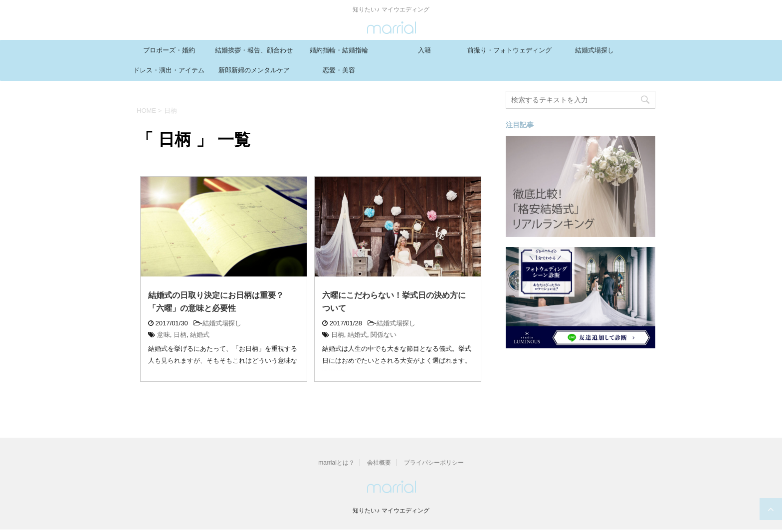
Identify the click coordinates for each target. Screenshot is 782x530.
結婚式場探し (594, 50)
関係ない (383, 334)
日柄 (180, 334)
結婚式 (199, 334)
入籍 (424, 50)
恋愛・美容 (339, 70)
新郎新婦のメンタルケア (254, 70)
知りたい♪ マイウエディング (391, 510)
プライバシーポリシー (434, 462)
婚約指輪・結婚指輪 (339, 50)
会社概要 (379, 462)
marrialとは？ (336, 462)
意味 (163, 334)
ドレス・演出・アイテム (168, 70)
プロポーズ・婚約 (169, 50)
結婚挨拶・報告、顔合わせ (254, 50)
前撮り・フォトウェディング (509, 50)
